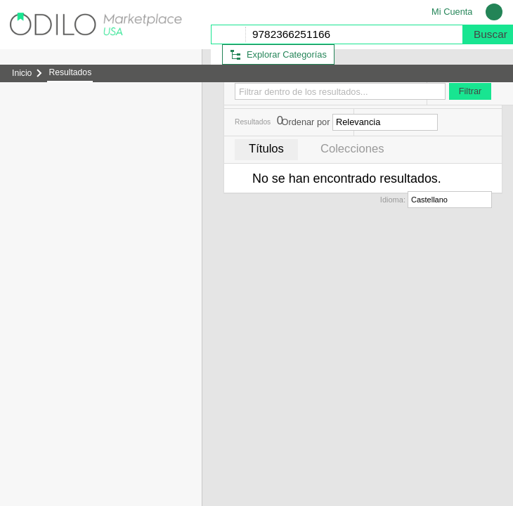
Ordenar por (305, 122)
